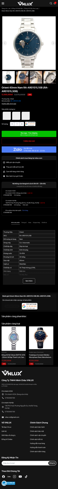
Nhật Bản (22, 264)
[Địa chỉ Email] (29, 463)
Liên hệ (4, 431)
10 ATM (22, 253)
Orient (12, 99)
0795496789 (7, 195)
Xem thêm (29, 281)
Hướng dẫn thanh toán (38, 447)
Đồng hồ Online (7, 439)
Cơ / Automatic (24, 243)
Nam (21, 239)
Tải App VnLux (6, 427)
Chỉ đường (17, 195)
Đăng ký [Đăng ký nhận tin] (52, 463)
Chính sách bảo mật (37, 431)
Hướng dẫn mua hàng (37, 443)
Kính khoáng (23, 250)
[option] (29, 43)
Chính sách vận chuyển (38, 435)
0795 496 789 (29, 151)
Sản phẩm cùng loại (11, 324)
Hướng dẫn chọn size (9, 104)
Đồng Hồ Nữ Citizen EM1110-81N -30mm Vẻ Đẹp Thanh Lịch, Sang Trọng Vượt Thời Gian (13, 357)
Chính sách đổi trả (36, 439)
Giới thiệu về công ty (8, 435)
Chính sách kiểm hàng (37, 451)
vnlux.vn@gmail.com (12, 417)
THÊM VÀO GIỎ (29, 141)
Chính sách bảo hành (37, 427)
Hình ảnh (25, 205)
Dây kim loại (23, 246)
